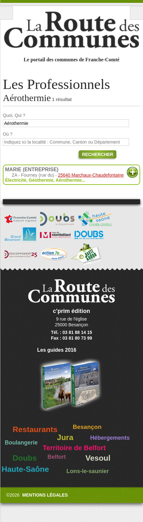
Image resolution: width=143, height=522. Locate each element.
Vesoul (97, 458)
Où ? (7, 134)
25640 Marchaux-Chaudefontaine (91, 175)
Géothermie (41, 180)
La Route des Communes (71, 30)
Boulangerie (21, 442)
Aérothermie (69, 180)
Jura (65, 437)
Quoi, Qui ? (14, 115)
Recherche (136, 13)
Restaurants (35, 429)
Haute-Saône (25, 469)
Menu (6, 13)
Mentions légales (45, 495)
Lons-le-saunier (87, 471)
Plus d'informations (132, 172)
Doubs (25, 458)
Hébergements (110, 438)
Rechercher (97, 154)
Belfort (56, 457)
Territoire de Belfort (74, 448)
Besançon (87, 427)
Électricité (15, 180)
